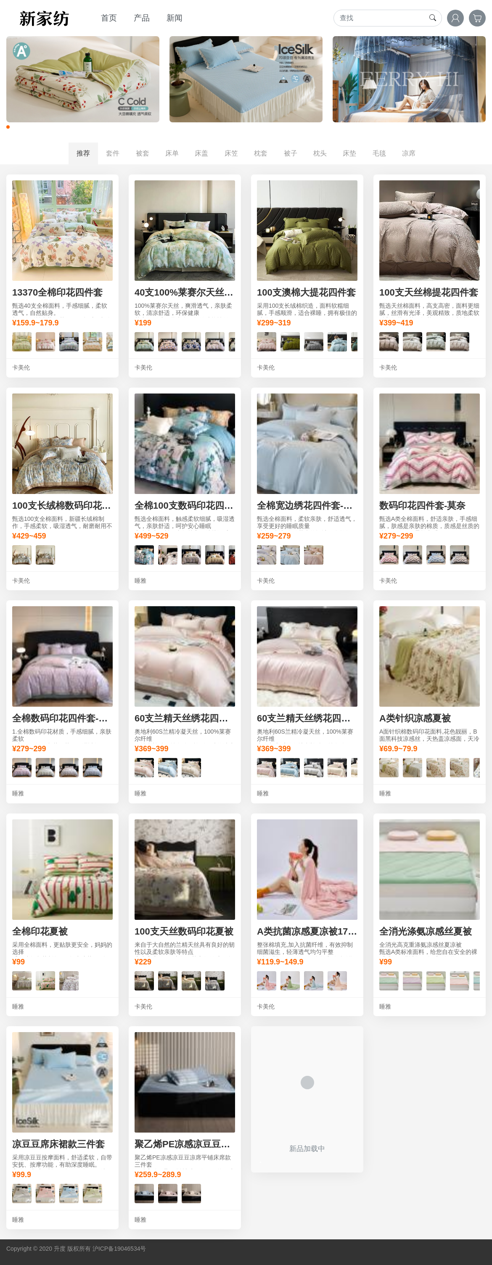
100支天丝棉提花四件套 (428, 292)
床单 (172, 153)
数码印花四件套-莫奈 (422, 505)
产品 (142, 17)
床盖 (201, 153)
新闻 (175, 17)
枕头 (320, 153)
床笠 (231, 153)
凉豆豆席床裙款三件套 (58, 1144)
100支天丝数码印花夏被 (184, 931)
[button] (8, 127)
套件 (112, 153)
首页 (109, 17)
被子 (290, 153)
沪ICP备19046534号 (119, 1248)
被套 (142, 153)
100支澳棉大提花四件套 (306, 292)
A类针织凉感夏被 (415, 718)
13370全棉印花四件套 (57, 292)
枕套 (260, 153)
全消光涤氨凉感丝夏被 (425, 931)
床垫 (349, 153)
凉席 (408, 153)
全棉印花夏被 (40, 931)
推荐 (83, 153)
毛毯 (379, 153)
